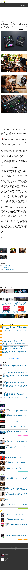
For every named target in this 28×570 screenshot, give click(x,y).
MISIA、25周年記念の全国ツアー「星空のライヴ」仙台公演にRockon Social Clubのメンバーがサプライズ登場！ (16, 421)
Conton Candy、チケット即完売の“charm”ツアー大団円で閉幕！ (15, 426)
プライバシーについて (14, 549)
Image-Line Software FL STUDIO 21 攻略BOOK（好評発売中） (15, 519)
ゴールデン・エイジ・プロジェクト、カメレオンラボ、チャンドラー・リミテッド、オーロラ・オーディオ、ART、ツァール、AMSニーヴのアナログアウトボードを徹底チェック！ (14, 327)
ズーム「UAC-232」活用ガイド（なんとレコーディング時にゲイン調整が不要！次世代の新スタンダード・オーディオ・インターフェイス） (16, 478)
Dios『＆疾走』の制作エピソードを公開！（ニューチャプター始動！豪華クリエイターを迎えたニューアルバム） (16, 452)
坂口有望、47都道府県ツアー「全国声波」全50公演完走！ (14, 405)
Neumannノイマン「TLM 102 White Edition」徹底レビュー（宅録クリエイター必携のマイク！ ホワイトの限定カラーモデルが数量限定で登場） (16, 489)
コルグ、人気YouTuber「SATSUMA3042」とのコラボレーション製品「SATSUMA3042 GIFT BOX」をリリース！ (16, 411)
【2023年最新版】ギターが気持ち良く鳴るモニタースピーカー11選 (13, 346)
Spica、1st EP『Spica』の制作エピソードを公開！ (13, 457)
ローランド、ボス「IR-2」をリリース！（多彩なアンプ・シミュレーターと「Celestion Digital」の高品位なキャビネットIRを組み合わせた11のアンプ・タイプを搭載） (15, 394)
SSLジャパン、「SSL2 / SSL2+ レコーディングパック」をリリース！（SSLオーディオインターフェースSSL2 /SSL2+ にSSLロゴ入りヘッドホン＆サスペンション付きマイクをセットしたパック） (15, 390)
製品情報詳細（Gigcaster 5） (10, 271)
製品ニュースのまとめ (8, 265)
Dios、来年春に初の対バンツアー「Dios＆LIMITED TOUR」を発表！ (16, 415)
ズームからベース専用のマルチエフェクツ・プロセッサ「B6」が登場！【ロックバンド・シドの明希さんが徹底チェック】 (16, 468)
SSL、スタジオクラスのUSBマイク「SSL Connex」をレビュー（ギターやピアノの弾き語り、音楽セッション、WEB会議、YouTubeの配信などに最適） (14, 355)
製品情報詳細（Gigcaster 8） (10, 269)
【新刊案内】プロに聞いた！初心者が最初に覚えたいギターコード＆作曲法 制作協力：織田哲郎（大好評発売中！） (16, 514)
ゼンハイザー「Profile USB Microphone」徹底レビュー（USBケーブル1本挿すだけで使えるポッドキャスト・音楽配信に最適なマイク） (16, 494)
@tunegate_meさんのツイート (14, 358)
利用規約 (14, 545)
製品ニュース (7, 267)
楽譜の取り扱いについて (14, 547)
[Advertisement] (14, 13)
